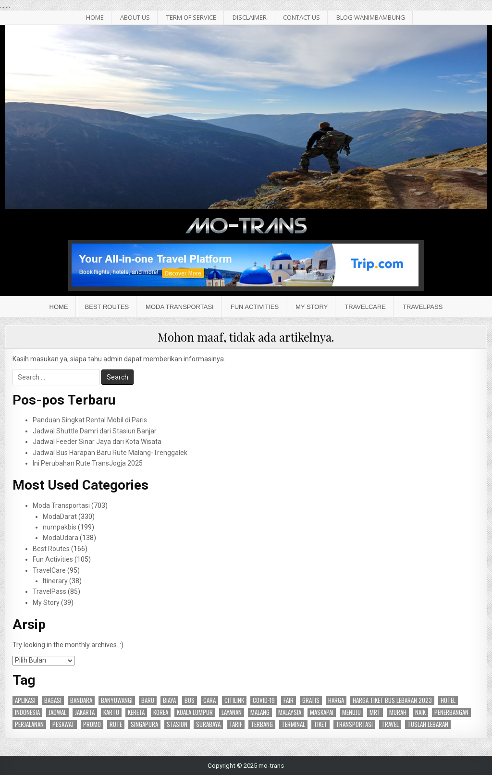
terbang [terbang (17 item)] (262, 724)
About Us (135, 17)
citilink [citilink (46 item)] (234, 700)
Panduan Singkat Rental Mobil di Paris (90, 420)
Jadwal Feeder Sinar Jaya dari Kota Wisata (97, 441)
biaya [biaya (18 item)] (169, 700)
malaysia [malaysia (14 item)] (289, 712)
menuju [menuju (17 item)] (351, 712)
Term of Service (191, 17)
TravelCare (365, 306)
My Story (311, 306)
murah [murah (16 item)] (397, 712)
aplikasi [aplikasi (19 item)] (25, 700)
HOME (95, 17)
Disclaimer (250, 17)
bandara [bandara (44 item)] (81, 700)
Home (58, 306)
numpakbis (59, 527)
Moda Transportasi (180, 306)
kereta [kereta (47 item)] (136, 712)
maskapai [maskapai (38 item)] (321, 712)
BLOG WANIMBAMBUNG (370, 17)
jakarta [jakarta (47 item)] (85, 712)
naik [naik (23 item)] (420, 712)
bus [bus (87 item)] (189, 700)
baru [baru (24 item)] (147, 700)
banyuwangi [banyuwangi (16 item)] (117, 700)
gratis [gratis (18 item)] (311, 700)
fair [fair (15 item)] (288, 700)
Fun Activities (255, 306)
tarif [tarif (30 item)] (235, 724)
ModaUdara (60, 537)
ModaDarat (60, 516)
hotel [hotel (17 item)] (448, 700)
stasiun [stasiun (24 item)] (177, 724)
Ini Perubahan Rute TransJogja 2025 (88, 463)
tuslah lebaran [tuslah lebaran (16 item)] (427, 724)
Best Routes (107, 306)
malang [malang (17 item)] (260, 712)
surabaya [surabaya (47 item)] (208, 724)
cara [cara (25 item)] (209, 700)
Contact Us (301, 17)
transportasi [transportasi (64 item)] (354, 724)
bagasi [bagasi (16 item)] (53, 700)
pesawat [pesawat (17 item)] (63, 724)
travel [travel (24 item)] (390, 724)
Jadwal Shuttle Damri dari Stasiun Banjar (95, 431)
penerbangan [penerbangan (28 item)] (451, 712)
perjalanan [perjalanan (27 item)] (29, 724)
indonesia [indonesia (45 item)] (27, 712)
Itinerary (55, 581)
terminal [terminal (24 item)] (293, 724)
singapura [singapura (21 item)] (144, 724)
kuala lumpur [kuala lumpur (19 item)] (195, 712)
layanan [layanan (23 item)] (231, 712)
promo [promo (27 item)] (92, 724)
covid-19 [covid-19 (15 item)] (264, 700)
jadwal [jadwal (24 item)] (57, 712)
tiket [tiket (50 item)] (320, 724)
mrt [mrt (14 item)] (375, 712)
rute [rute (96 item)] (116, 724)
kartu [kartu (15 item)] (111, 712)
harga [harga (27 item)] (336, 700)
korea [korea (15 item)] (160, 712)
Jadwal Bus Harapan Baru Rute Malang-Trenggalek (110, 452)
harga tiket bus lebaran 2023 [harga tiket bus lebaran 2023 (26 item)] (392, 700)
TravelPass (423, 306)
